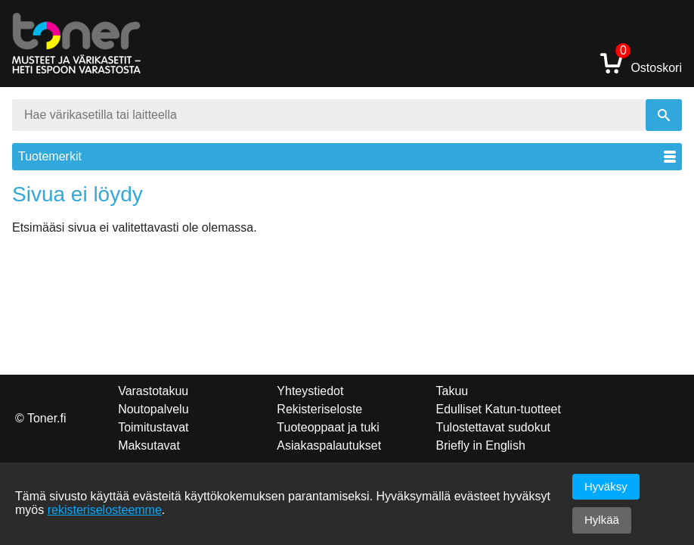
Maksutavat (149, 445)
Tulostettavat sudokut (493, 427)
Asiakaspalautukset (329, 445)
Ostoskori (641, 62)
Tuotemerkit (347, 156)
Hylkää (601, 519)
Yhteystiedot (310, 391)
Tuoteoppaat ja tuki (328, 427)
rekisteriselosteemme (105, 509)
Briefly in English (480, 445)
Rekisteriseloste (319, 409)
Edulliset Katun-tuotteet (498, 409)
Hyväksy (605, 486)
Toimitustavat (153, 427)
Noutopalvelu (153, 409)
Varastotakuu (153, 391)
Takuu (452, 391)
